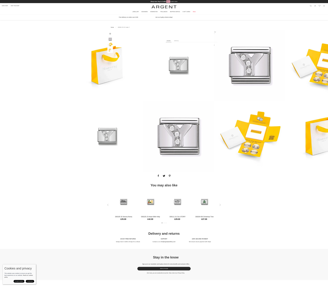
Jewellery (135, 11)
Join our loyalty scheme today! (164, 17)
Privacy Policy (181, 273)
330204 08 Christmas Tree (204, 217)
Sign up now (164, 268)
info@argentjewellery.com (168, 241)
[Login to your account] (315, 5)
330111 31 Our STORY (177, 217)
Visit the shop (15, 5)
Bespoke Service (175, 11)
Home (112, 27)
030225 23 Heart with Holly (150, 217)
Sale (194, 11)
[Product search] (310, 5)
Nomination (154, 11)
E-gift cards (186, 11)
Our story (5, 5)
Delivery (176, 40)
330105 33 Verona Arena (123, 217)
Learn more (174, 1)
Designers (144, 11)
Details (169, 40)
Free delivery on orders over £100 (128, 17)
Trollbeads (163, 11)
